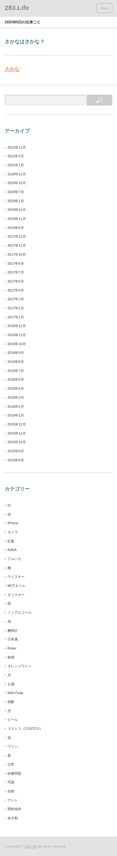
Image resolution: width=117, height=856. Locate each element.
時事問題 (14, 773)
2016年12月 (16, 326)
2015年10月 (16, 442)
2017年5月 (15, 281)
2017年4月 (15, 290)
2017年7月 (15, 272)
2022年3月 (15, 156)
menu (104, 8)
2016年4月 (15, 388)
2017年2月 (15, 308)
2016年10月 (16, 344)
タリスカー (16, 595)
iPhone (12, 523)
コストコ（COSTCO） (25, 728)
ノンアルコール (19, 612)
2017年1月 (15, 317)
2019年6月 (15, 228)
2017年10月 (16, 254)
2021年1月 (15, 165)
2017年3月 (15, 299)
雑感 (10, 657)
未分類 (12, 818)
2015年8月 (15, 460)
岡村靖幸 (14, 809)
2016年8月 (15, 362)
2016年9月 (15, 352)
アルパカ (14, 559)
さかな (12, 69)
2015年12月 (16, 424)
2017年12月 (16, 236)
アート (12, 800)
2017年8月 (15, 263)
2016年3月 (15, 397)
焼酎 (10, 702)
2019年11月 (16, 219)
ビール (12, 719)
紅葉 (10, 541)
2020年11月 (16, 174)
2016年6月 (15, 379)
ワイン (12, 746)
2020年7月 (15, 192)
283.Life (31, 846)
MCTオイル (16, 585)
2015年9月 (15, 451)
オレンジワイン (19, 666)
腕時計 (12, 630)
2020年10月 (16, 183)
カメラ (12, 532)
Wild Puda (15, 693)
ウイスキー (16, 576)
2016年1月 (15, 415)
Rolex (11, 648)
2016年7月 (15, 371)
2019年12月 (16, 210)
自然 (10, 791)
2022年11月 (16, 147)
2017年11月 (16, 245)
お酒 (10, 684)
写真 (10, 782)
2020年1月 (15, 201)
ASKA (12, 550)
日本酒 (12, 639)
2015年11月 (16, 433)
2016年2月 (15, 406)
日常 (10, 764)
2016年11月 (16, 335)
